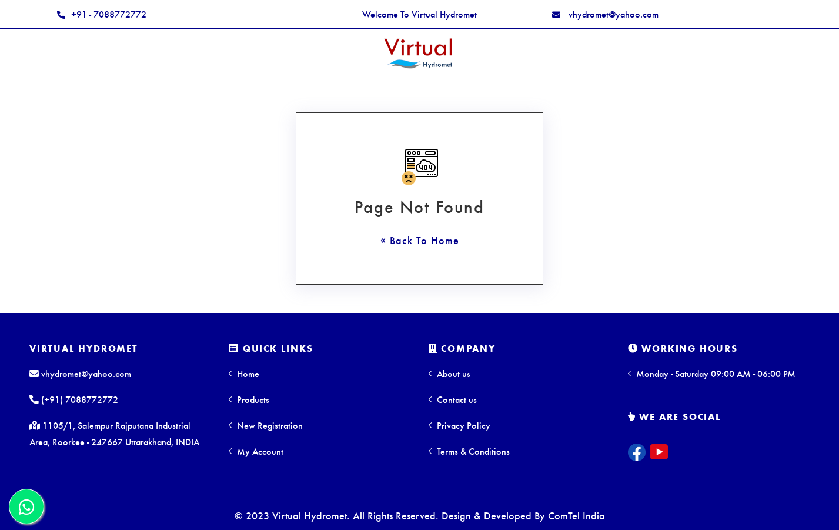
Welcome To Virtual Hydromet (419, 14)
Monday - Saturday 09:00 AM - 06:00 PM (711, 373)
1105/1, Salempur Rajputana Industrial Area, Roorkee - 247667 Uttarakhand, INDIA (114, 433)
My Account (256, 451)
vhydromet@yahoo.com (605, 14)
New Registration (266, 425)
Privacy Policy (459, 425)
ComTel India (576, 515)
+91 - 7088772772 (101, 14)
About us (449, 373)
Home (244, 373)
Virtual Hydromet (83, 348)
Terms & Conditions (469, 451)
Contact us (453, 399)
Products (249, 399)
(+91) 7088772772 (73, 399)
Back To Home (422, 239)
